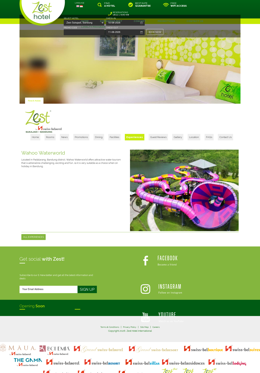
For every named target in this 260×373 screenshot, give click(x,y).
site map (118, 363)
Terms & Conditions (107, 311)
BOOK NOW (155, 32)
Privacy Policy (129, 311)
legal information (132, 363)
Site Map (146, 311)
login (144, 363)
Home (73, 102)
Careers (158, 311)
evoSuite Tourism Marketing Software (118, 366)
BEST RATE (143, 4)
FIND (109, 4)
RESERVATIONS (215, 4)
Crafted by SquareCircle (151, 366)
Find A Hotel (35, 91)
